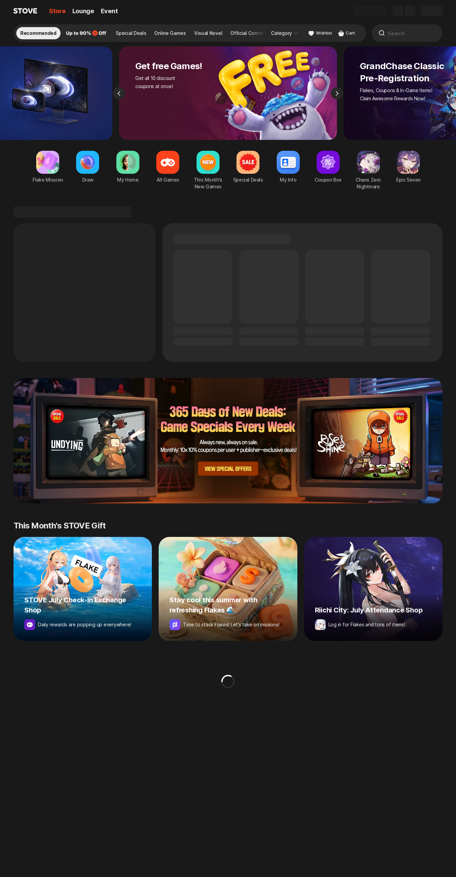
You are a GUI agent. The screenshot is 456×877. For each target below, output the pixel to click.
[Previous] (119, 97)
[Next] (337, 97)
